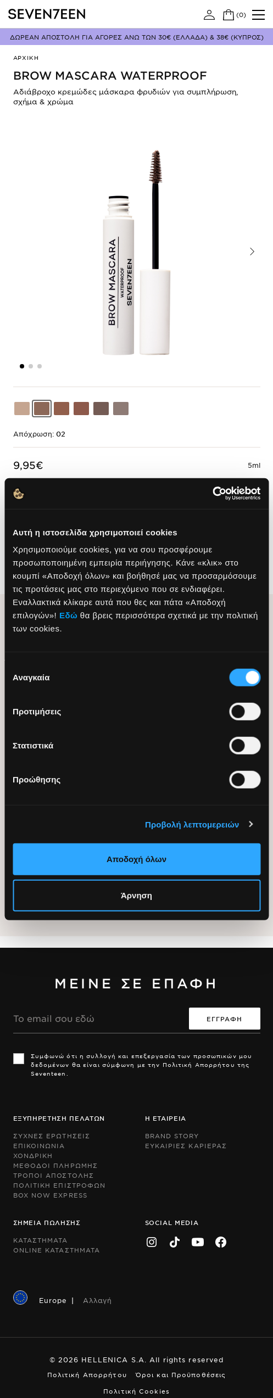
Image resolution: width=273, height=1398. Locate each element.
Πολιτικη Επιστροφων (59, 1185)
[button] (252, 251)
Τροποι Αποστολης (53, 1175)
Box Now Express (50, 1195)
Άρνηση (136, 894)
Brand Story (172, 1135)
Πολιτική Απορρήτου (87, 1374)
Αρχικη (26, 57)
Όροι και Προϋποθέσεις (181, 1374)
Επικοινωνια (39, 1145)
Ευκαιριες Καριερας (186, 1145)
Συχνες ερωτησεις (52, 1135)
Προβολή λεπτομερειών (192, 824)
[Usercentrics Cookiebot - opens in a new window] (212, 493)
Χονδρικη (33, 1155)
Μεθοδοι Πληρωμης (55, 1165)
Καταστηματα (40, 1240)
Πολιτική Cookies (136, 1391)
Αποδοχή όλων (136, 859)
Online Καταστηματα (57, 1250)
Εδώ (68, 615)
